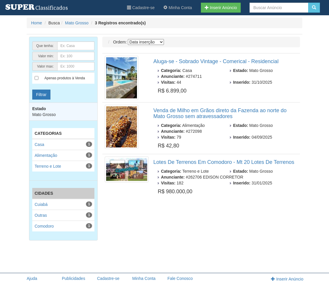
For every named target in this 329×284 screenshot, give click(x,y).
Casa (39, 144)
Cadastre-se (141, 7)
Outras (41, 215)
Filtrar (41, 94)
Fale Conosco (180, 278)
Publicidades (73, 278)
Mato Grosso (77, 23)
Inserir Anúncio (221, 7)
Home (36, 23)
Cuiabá (41, 204)
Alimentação (46, 155)
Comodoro (44, 226)
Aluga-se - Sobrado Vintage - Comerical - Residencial (216, 61)
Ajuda (32, 278)
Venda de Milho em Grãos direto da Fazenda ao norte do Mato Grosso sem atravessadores (219, 113)
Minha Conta (177, 7)
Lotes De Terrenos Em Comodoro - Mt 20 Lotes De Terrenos (223, 162)
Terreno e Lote (48, 166)
